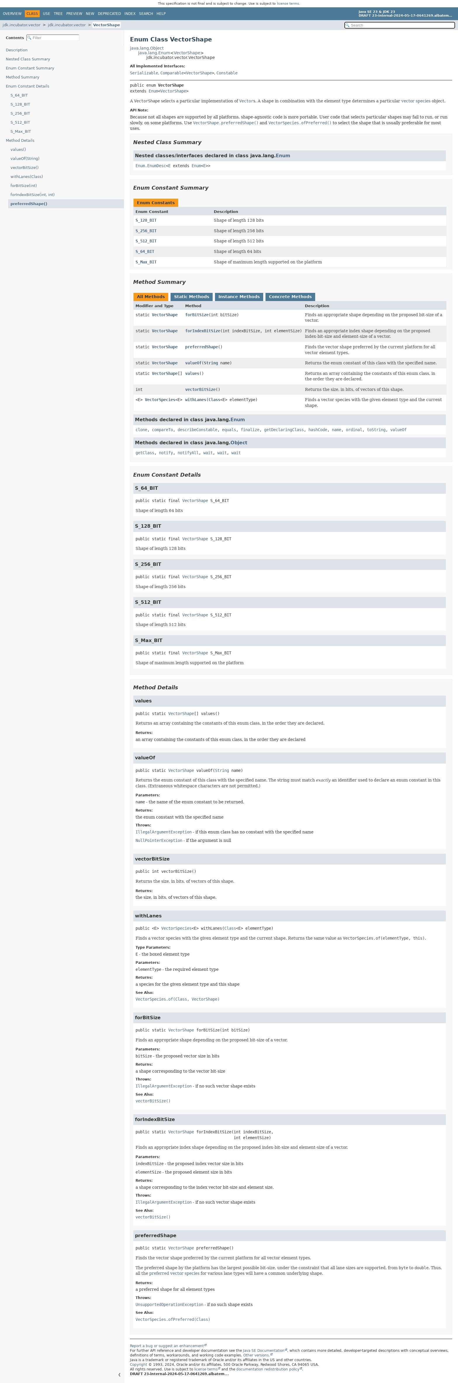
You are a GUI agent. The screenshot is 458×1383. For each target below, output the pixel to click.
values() (18, 149)
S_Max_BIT (21, 131)
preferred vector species (174, 1273)
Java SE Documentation (263, 1351)
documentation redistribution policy (267, 1369)
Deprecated (109, 14)
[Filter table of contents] (52, 37)
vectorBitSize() (25, 167)
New (90, 14)
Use (46, 14)
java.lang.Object (147, 48)
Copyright (138, 1365)
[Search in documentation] (399, 25)
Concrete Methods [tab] (290, 296)
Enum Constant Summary (30, 68)
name (336, 429)
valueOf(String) (25, 158)
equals (229, 429)
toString (376, 429)
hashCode (317, 429)
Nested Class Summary (28, 59)
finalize (250, 429)
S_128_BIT (20, 104)
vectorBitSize (200, 389)
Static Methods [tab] (191, 296)
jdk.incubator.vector (21, 25)
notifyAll (188, 452)
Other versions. (256, 1355)
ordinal (354, 429)
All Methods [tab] (151, 296)
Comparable (172, 73)
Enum (153, 91)
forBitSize (197, 314)
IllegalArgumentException (164, 832)
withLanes (195, 399)
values (192, 373)
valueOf (193, 363)
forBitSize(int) (24, 185)
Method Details (20, 140)
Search (146, 14)
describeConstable (197, 429)
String (211, 363)
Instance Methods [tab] (239, 296)
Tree (58, 14)
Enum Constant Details (27, 86)
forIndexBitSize (202, 330)
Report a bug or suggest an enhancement (167, 1346)
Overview (12, 14)
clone (141, 429)
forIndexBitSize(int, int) (33, 195)
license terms (288, 4)
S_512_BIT (20, 122)
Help (161, 14)
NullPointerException (159, 840)
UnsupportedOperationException (169, 1304)
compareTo (162, 429)
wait (208, 452)
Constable (226, 73)
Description (16, 50)
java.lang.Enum (154, 52)
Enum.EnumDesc (151, 165)
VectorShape (106, 25)
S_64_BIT (19, 95)
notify (166, 452)
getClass (145, 452)
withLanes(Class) (27, 176)
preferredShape (201, 347)
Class (214, 399)
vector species (416, 101)
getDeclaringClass (284, 429)
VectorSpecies (160, 399)
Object (238, 442)
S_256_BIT (20, 113)
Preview (74, 14)
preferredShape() (29, 204)
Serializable (144, 73)
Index (130, 14)
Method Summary (22, 77)
